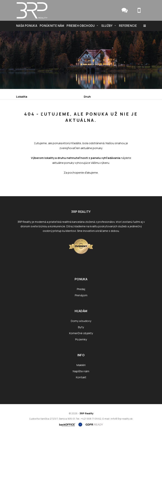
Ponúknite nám (52, 26)
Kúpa (73, 132)
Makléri (81, 421)
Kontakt (81, 433)
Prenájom (51, 132)
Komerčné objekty (81, 389)
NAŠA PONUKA (26, 26)
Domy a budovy (81, 376)
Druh (87, 97)
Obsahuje (23, 112)
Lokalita (21, 97)
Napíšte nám (81, 427)
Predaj (28, 132)
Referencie (128, 26)
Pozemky (81, 395)
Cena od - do (93, 112)
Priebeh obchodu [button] (81, 26)
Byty (81, 383)
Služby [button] (107, 26)
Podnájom (95, 132)
